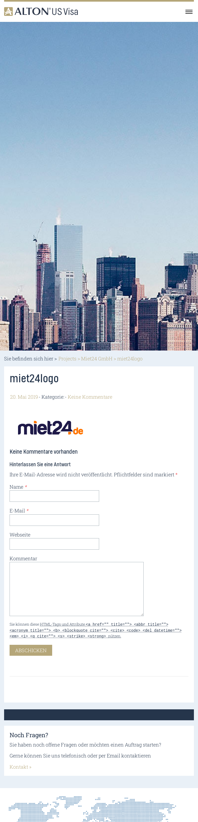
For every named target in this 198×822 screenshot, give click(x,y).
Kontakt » (20, 765)
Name (18, 486)
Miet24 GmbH (97, 358)
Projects (67, 358)
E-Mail (19, 510)
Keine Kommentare (90, 396)
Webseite (20, 534)
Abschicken (31, 648)
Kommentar (23, 558)
